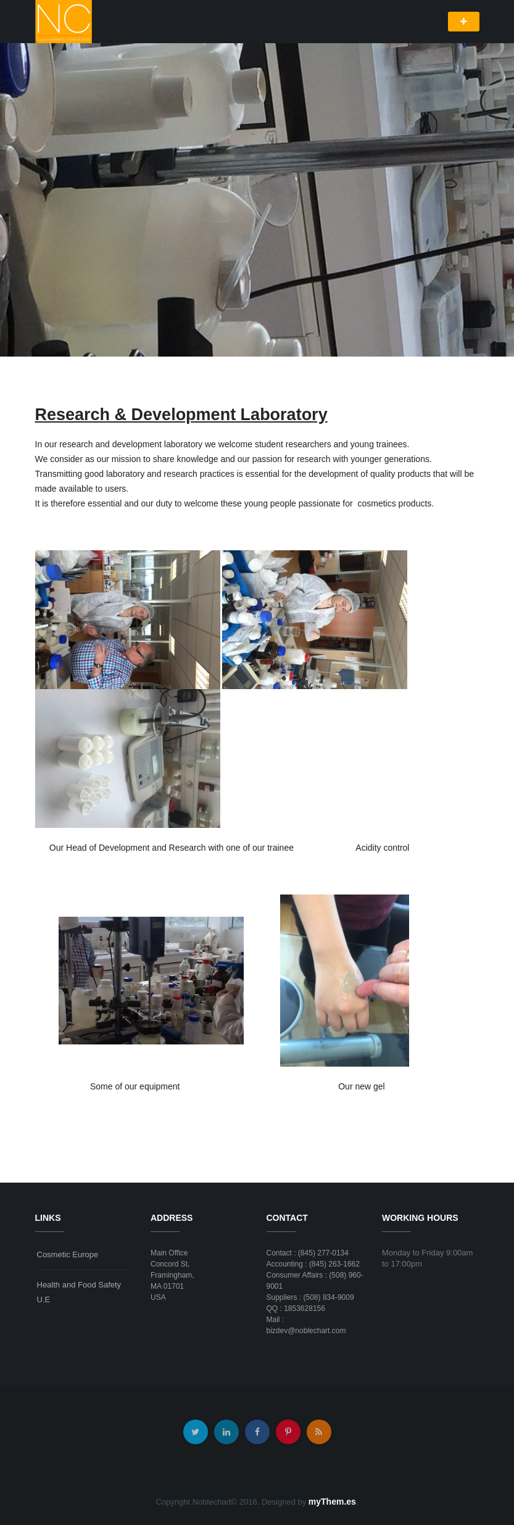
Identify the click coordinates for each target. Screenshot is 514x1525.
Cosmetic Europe (68, 1254)
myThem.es (332, 1501)
